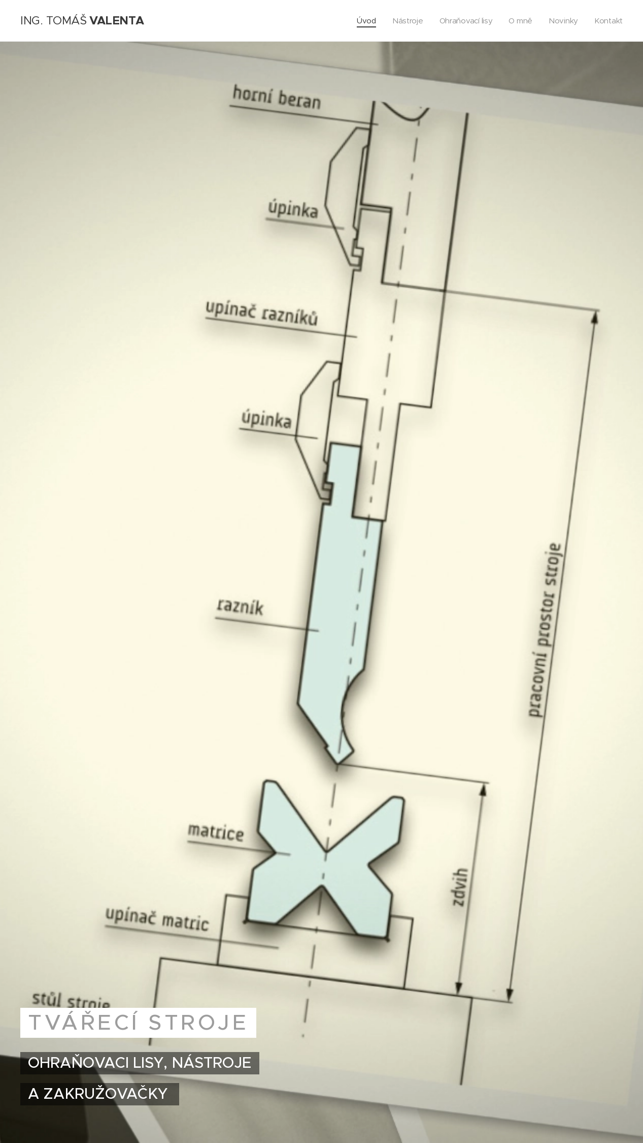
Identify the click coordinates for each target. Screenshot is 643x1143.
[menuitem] (363, 21)
